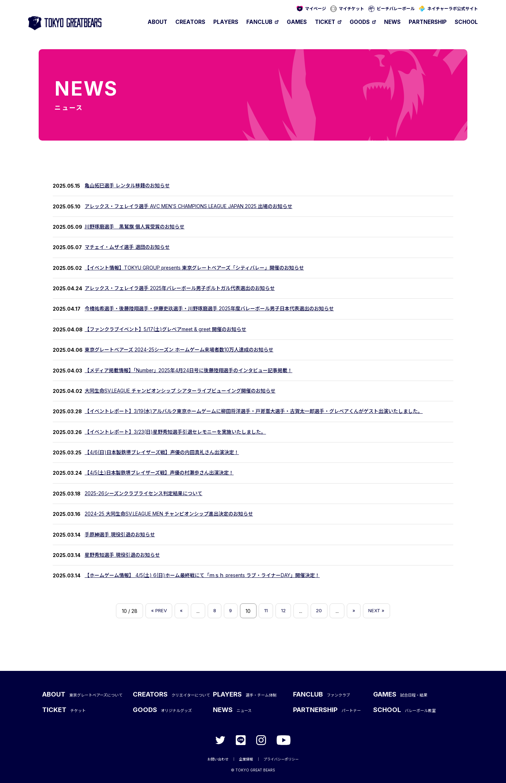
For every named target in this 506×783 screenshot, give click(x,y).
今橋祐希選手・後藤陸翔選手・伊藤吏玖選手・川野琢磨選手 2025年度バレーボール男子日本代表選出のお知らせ (209, 309)
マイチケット (351, 8)
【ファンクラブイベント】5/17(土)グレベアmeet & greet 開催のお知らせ (166, 329)
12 (284, 611)
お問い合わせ (217, 758)
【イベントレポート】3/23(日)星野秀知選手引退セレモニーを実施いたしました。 (175, 432)
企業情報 (246, 758)
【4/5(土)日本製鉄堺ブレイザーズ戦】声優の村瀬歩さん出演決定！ (159, 473)
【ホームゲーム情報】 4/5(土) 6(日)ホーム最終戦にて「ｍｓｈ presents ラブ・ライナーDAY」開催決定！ (203, 575)
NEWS (392, 22)
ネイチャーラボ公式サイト (452, 8)
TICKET (325, 22)
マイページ (315, 8)
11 (266, 611)
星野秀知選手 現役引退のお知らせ (122, 555)
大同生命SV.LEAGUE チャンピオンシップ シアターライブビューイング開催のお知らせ (180, 391)
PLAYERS (225, 22)
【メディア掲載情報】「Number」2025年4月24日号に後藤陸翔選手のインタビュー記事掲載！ (189, 371)
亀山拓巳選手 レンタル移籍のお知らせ (127, 186)
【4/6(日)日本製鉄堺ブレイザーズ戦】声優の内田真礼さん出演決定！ (162, 452)
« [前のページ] (178, 611)
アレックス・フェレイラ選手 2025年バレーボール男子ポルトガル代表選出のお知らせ (180, 288)
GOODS (360, 22)
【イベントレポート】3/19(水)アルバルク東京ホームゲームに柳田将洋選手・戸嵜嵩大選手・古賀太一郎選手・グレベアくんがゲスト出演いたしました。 (254, 411)
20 (321, 611)
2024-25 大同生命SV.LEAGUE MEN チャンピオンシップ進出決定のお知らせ (169, 514)
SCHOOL (466, 22)
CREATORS (190, 22)
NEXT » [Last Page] (380, 611)
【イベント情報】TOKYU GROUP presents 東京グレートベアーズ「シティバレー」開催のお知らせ (195, 268)
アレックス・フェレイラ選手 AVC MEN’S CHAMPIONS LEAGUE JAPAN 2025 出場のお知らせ (188, 206)
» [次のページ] (356, 611)
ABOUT (157, 22)
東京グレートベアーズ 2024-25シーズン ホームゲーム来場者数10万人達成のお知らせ (179, 350)
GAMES (297, 22)
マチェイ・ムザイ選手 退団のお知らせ (127, 247)
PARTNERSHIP (428, 22)
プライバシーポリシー (281, 758)
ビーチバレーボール (396, 8)
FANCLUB (259, 22)
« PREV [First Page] (155, 611)
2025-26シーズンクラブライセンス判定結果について (143, 494)
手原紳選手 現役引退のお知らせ (120, 535)
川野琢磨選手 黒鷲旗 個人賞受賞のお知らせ (134, 227)
